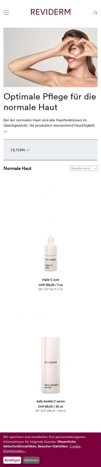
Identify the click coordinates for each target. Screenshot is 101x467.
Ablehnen (31, 460)
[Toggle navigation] (6, 12)
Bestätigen (12, 460)
